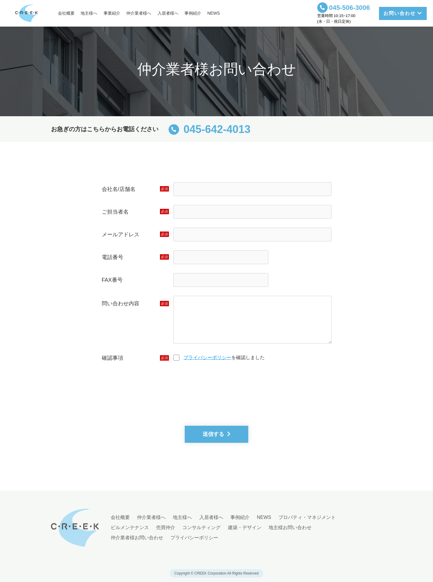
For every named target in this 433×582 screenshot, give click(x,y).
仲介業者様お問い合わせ (137, 537)
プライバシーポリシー (207, 357)
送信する (216, 434)
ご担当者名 (115, 212)
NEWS (213, 13)
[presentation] (216, 396)
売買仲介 (165, 527)
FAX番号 (112, 280)
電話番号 (112, 257)
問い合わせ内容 (120, 304)
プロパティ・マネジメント (307, 517)
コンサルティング (201, 527)
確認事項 (112, 358)
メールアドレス (120, 235)
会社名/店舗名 (118, 189)
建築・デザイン (244, 527)
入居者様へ (168, 13)
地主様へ (89, 13)
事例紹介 (192, 13)
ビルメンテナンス (130, 527)
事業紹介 (112, 13)
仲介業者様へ (138, 13)
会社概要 (66, 13)
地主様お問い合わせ (290, 527)
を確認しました (224, 357)
